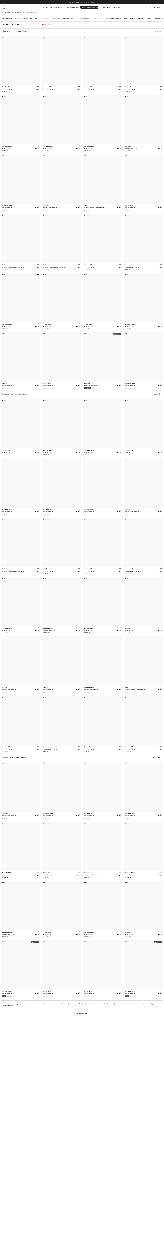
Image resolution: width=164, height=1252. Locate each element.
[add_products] (38, 87)
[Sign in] (146, 7)
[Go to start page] (5, 7)
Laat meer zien (82, 1013)
